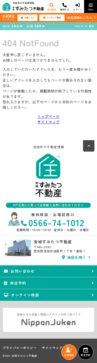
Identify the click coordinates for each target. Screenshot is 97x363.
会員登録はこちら (79, 17)
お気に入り (27, 17)
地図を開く (74, 257)
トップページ (48, 116)
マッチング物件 (52, 17)
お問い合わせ (19, 271)
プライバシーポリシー (20, 347)
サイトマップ (48, 121)
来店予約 (85, 352)
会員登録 (69, 352)
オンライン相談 (21, 294)
